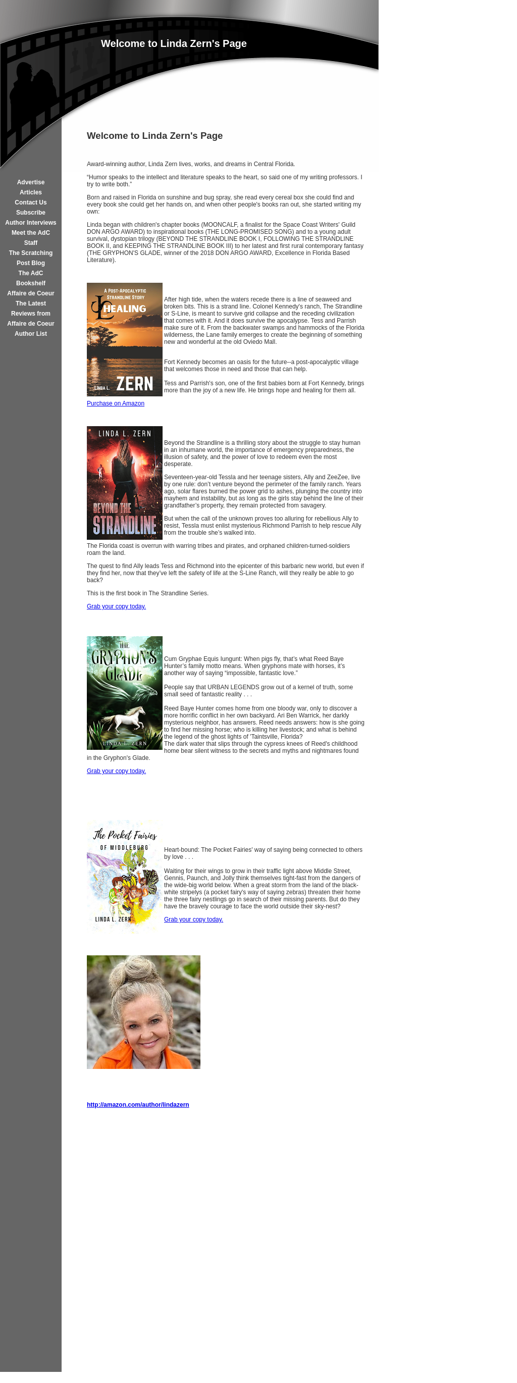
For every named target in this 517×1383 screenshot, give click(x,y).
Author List (31, 333)
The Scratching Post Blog (31, 258)
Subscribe (30, 212)
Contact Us (30, 202)
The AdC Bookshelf (30, 278)
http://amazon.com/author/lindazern (138, 1104)
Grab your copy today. (116, 606)
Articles (31, 192)
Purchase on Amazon (115, 403)
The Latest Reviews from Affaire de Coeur (30, 313)
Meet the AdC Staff (31, 237)
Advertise (31, 182)
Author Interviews (30, 222)
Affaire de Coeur (30, 293)
